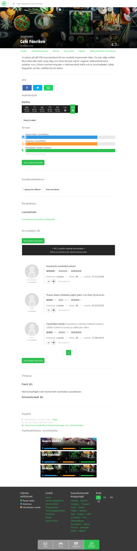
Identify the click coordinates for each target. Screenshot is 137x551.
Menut (56, 51)
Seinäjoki (84, 527)
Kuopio (80, 514)
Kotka (74, 530)
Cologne (75, 504)
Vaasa (86, 524)
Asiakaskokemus (39, 51)
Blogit (48, 517)
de (99, 501)
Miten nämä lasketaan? (36, 154)
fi (98, 497)
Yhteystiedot (51, 507)
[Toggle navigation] (5, 3)
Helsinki (75, 500)
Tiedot (23, 51)
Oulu (73, 514)
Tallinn (74, 510)
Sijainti (82, 51)
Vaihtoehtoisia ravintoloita (103, 51)
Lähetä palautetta (54, 500)
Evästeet (50, 514)
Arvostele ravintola (33, 162)
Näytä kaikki (30, 120)
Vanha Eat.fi (51, 520)
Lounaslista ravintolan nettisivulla (38, 219)
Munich (84, 500)
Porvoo (75, 527)
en (111, 497)
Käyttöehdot (51, 504)
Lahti (88, 514)
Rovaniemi (76, 524)
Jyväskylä (76, 517)
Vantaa (83, 510)
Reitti (55, 419)
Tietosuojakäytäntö (55, 510)
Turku (74, 507)
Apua (48, 497)
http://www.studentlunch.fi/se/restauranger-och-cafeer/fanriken (54, 425)
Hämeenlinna (77, 520)
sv (104, 497)
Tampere (85, 504)
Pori (84, 517)
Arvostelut (69, 51)
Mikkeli (82, 530)
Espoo (81, 507)
